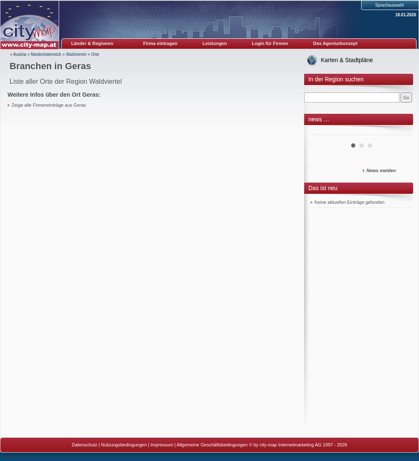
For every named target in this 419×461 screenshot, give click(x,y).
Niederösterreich (46, 54)
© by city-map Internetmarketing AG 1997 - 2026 (298, 444)
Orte (95, 54)
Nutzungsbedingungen (124, 444)
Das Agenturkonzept (335, 43)
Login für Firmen (270, 43)
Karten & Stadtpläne (347, 60)
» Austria (18, 54)
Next (401, 131)
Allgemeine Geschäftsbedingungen (212, 444)
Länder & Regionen (92, 43)
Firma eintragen (160, 43)
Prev (321, 131)
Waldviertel (76, 54)
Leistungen (215, 43)
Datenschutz (84, 444)
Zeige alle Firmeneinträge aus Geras (49, 105)
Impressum (162, 444)
